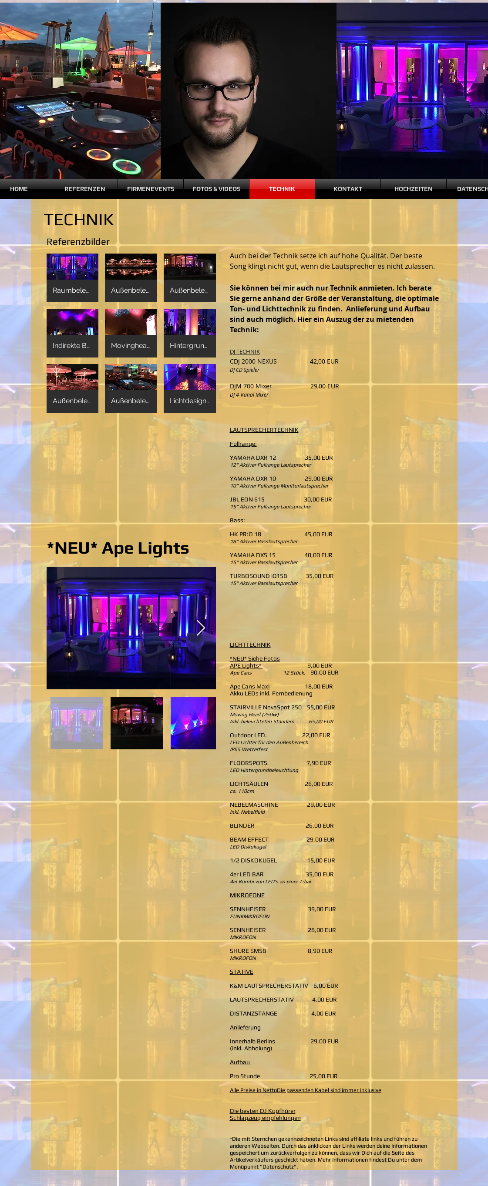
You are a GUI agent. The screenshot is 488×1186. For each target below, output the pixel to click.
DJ (233, 351)
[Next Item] (201, 628)
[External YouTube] (131, 475)
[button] (73, 278)
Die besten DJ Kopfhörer (263, 1110)
